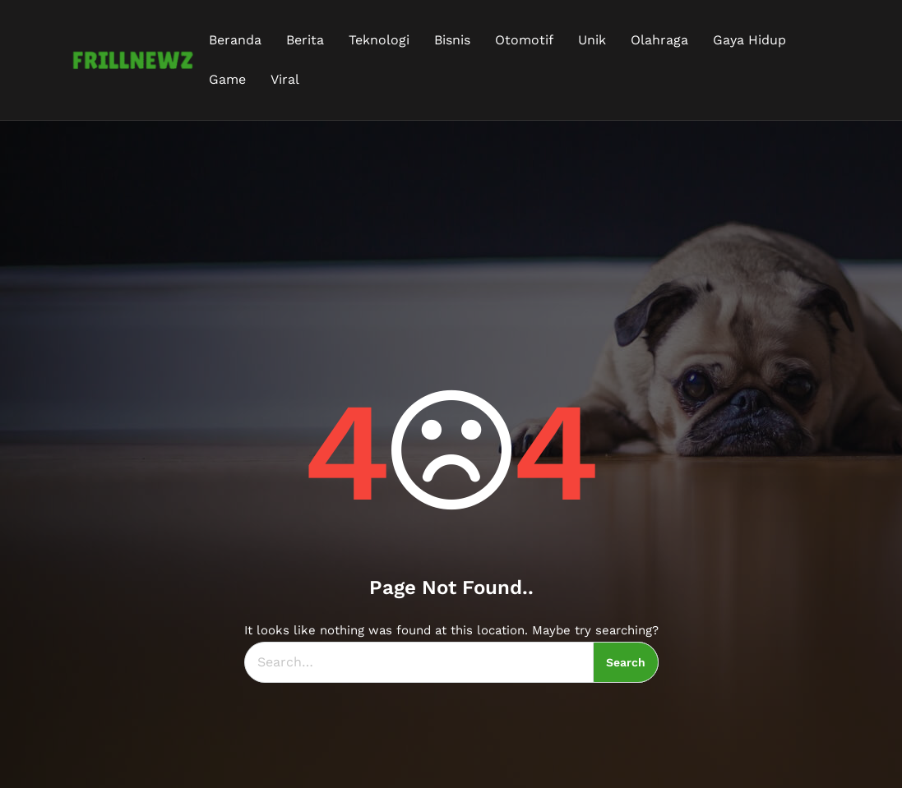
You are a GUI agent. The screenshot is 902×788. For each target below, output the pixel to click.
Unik (592, 40)
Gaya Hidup (749, 40)
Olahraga (659, 40)
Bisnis (452, 40)
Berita (305, 40)
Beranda (235, 40)
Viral (285, 79)
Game (227, 79)
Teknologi (379, 40)
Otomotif (524, 40)
